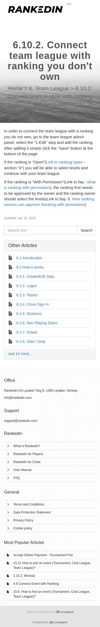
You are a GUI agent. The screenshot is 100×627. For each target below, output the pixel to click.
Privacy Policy (23, 520)
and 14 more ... (20, 354)
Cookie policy (22, 528)
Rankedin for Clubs (27, 462)
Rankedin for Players (28, 454)
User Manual (22, 470)
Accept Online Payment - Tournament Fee (43, 555)
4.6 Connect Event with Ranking (36, 584)
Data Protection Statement (32, 512)
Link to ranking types (64, 162)
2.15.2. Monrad (24, 576)
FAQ (16, 478)
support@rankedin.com (20, 421)
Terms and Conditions (28, 504)
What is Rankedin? (26, 446)
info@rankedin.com (18, 398)
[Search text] (41, 230)
